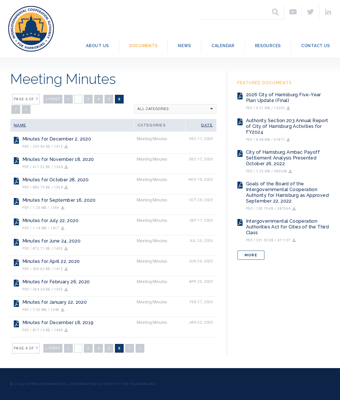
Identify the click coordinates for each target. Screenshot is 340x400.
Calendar (223, 45)
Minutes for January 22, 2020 (54, 302)
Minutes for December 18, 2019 (58, 322)
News (184, 45)
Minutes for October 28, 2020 (55, 179)
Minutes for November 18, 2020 (58, 159)
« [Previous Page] (69, 99)
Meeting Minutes (152, 138)
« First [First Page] (53, 99)
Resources (268, 45)
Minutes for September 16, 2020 (58, 200)
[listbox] (175, 109)
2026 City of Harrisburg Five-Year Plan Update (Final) (283, 97)
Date (207, 125)
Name (20, 125)
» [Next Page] (26, 109)
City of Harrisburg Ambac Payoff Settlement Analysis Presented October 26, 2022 (283, 157)
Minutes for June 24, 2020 (51, 241)
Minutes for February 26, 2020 (56, 281)
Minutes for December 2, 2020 (56, 139)
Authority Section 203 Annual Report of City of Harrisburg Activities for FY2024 (287, 126)
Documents (143, 45)
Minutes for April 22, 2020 (51, 261)
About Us (97, 45)
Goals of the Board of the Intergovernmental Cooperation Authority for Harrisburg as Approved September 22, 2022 (287, 192)
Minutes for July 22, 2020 (50, 220)
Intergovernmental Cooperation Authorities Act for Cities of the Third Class (287, 226)
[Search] (275, 12)
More (251, 255)
